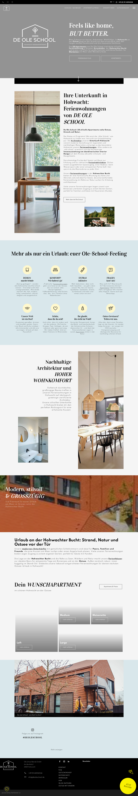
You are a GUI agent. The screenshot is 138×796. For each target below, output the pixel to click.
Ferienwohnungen (60, 284)
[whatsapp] (116, 2)
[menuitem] (61, 8)
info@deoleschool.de (36, 777)
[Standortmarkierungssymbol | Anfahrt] (12, 3)
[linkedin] (68, 761)
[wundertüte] (131, 776)
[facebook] (60, 761)
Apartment (80, 332)
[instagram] (33, 730)
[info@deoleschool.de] (7, 3)
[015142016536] (3, 3)
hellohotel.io (15, 792)
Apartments (104, 288)
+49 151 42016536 (35, 773)
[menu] (134, 7)
